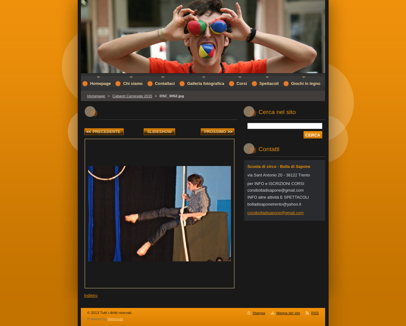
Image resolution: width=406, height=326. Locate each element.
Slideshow (159, 131)
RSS (315, 313)
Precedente (103, 131)
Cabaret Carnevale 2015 (132, 96)
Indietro (91, 295)
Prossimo (218, 131)
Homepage (96, 96)
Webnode (115, 319)
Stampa (258, 313)
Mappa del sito (288, 313)
